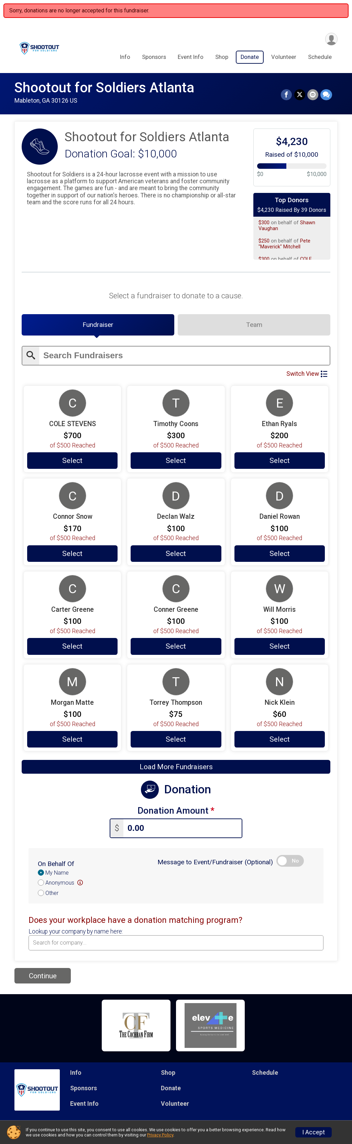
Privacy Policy (160, 1134)
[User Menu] (331, 39)
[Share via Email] (312, 94)
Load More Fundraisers (176, 767)
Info (125, 57)
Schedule (320, 57)
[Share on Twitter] (299, 94)
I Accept (313, 1132)
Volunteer (283, 57)
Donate (250, 57)
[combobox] (176, 942)
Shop (221, 57)
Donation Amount (176, 811)
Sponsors (154, 57)
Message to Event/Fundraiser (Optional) (215, 862)
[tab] (98, 325)
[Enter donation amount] (182, 828)
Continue (43, 976)
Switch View (306, 373)
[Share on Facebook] (286, 94)
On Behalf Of (56, 863)
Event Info (191, 57)
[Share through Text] (326, 94)
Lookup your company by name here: (76, 931)
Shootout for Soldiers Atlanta (104, 88)
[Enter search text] (184, 356)
